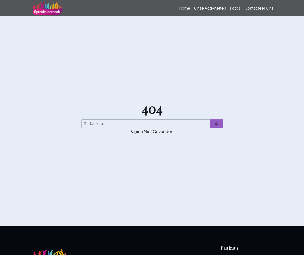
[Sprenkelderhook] (47, 8)
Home (184, 8)
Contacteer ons (259, 8)
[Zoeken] (145, 123)
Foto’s (235, 8)
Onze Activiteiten (210, 8)
